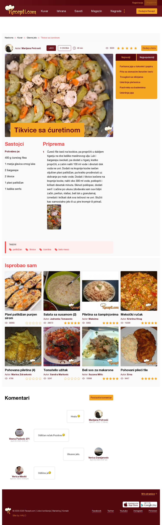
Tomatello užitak (61, 353)
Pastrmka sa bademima (133, 87)
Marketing (56, 511)
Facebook (96, 511)
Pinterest (153, 511)
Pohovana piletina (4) (23, 353)
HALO (23, 515)
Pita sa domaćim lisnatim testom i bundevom (136, 71)
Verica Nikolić (19, 476)
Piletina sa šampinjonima (100, 297)
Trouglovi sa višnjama (131, 77)
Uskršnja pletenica (130, 82)
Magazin (96, 11)
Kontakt (65, 511)
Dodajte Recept (146, 11)
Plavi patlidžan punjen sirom (23, 297)
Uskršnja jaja (127, 92)
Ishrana (61, 11)
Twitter (110, 511)
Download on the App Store (131, 504)
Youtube (124, 511)
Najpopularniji (147, 57)
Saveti (78, 11)
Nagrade (115, 11)
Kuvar (44, 11)
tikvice (32, 249)
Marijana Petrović (31, 48)
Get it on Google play (149, 504)
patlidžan (17, 249)
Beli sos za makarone (100, 353)
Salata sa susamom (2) (61, 297)
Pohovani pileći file (139, 353)
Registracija (138, 3)
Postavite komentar (101, 397)
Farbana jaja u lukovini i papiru (136, 66)
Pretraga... (130, 11)
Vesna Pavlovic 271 (19, 438)
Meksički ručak (139, 297)
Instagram (138, 511)
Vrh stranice (148, 493)
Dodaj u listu (149, 48)
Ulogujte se (152, 3)
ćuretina (47, 249)
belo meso (64, 249)
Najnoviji (125, 57)
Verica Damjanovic (98, 457)
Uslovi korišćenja (44, 511)
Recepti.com (21, 10)
